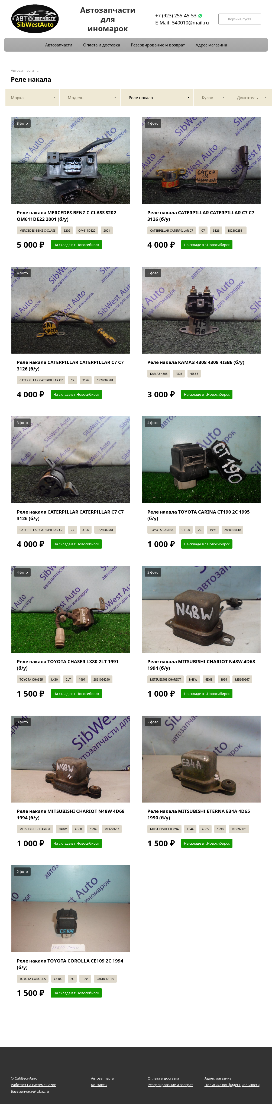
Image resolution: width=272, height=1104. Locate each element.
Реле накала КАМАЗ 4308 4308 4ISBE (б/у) (195, 362)
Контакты (99, 1084)
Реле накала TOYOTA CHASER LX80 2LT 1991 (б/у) (68, 664)
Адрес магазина (218, 1078)
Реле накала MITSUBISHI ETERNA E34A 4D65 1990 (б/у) (198, 814)
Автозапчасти (22, 70)
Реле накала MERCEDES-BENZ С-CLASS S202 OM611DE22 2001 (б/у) (66, 215)
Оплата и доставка (163, 1078)
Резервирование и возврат (170, 1084)
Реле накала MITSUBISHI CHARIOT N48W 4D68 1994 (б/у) (201, 664)
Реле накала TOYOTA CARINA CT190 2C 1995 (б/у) (198, 515)
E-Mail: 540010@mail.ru (182, 22)
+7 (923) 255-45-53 (175, 15)
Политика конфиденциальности (232, 1084)
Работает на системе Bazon (33, 1084)
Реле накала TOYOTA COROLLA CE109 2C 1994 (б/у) (70, 964)
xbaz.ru (43, 1091)
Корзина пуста (239, 19)
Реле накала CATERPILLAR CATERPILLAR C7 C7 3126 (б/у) (200, 215)
